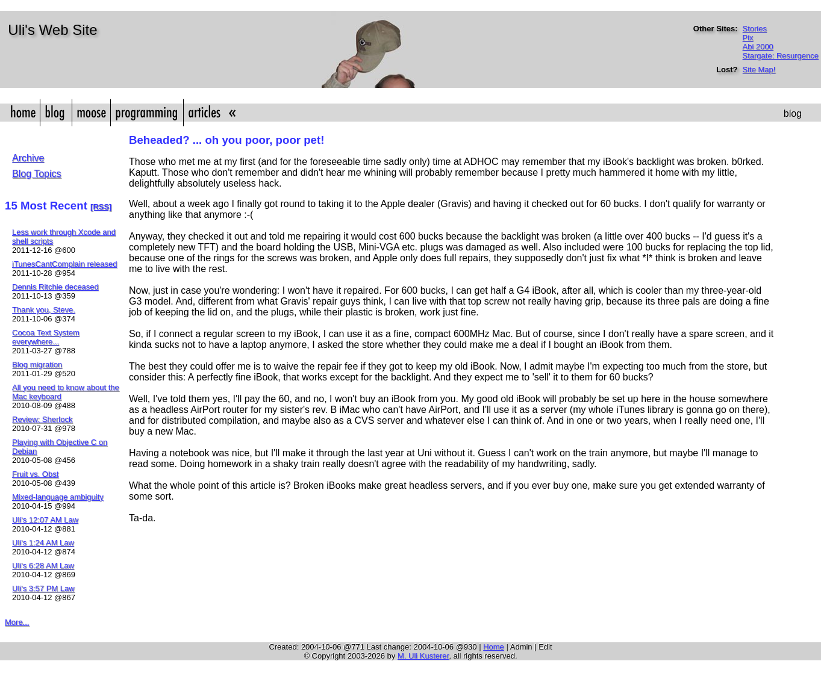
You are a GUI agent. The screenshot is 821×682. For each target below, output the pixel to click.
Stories (755, 28)
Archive (28, 158)
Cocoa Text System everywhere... (46, 337)
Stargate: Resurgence (781, 55)
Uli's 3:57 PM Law (43, 588)
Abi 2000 (758, 46)
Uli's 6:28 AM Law (43, 565)
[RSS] (100, 206)
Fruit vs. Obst (35, 474)
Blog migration (37, 364)
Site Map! (759, 69)
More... (17, 622)
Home (493, 646)
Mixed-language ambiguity (58, 496)
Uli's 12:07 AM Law (45, 519)
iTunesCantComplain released (64, 263)
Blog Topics (36, 174)
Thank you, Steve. (43, 309)
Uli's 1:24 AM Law (43, 542)
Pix (748, 37)
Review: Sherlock (42, 419)
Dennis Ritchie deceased (55, 286)
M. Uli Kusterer (423, 655)
